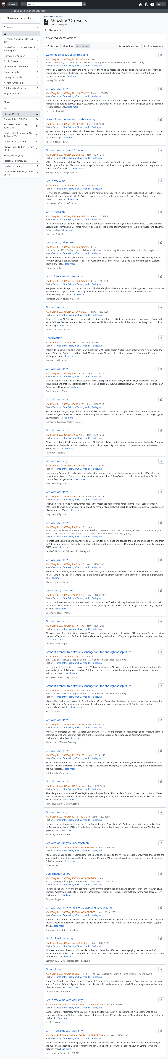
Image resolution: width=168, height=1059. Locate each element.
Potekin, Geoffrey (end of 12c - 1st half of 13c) (21, 135)
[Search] (54, 4)
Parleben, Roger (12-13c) (21, 161)
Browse (12, 4)
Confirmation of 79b (58, 873)
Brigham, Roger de (21, 94)
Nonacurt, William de (21, 83)
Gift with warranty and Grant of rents (68, 150)
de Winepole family (21, 167)
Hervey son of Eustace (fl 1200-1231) (21, 40)
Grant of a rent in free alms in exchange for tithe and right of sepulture (88, 652)
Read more (72, 76)
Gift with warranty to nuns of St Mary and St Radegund (79, 907)
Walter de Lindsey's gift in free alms (67, 54)
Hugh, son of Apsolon (21, 56)
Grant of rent (54, 969)
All (5, 33)
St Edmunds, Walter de (21, 89)
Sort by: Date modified (129, 46)
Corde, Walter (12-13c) (21, 142)
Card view (68, 46)
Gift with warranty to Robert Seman (67, 843)
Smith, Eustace (21, 62)
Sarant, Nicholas (21, 72)
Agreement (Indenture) (60, 242)
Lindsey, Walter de (21, 78)
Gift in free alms (55, 181)
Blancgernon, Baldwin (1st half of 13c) (21, 148)
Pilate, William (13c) (21, 156)
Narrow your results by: (21, 18)
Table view (83, 46)
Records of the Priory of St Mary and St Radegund (77, 65)
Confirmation (54, 338)
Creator (8, 27)
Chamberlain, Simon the (21, 67)
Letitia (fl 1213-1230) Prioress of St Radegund (21, 49)
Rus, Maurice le (21, 114)
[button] (141, 4)
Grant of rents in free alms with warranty (70, 119)
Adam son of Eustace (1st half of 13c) (21, 173)
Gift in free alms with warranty (64, 276)
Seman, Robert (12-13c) (21, 120)
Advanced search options (61, 38)
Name (7, 102)
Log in (160, 4)
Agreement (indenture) (59, 590)
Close (60, 16)
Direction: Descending (154, 46)
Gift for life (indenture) (59, 938)
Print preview (52, 46)
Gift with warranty (57, 88)
